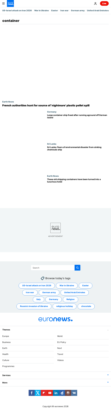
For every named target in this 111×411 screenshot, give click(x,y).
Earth (4, 348)
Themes (6, 329)
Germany (51, 112)
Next (59, 348)
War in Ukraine (41, 10)
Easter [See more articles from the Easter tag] (85, 285)
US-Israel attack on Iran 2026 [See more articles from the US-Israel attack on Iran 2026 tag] (36, 285)
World (60, 336)
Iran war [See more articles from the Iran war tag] (30, 292)
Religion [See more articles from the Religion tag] (70, 299)
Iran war (64, 10)
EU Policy (61, 342)
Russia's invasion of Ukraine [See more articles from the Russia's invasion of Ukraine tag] (34, 306)
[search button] (77, 268)
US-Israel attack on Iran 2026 (17, 10)
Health (5, 354)
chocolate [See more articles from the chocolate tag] (86, 306)
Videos (60, 360)
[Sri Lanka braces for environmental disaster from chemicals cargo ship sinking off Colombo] (78, 158)
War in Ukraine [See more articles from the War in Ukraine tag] (67, 285)
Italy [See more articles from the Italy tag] (38, 299)
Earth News (8, 101)
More (4, 382)
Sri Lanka (51, 144)
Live (104, 3)
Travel (60, 354)
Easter (54, 10)
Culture (5, 360)
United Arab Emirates (98, 10)
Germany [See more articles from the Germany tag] (53, 299)
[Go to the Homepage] (10, 3)
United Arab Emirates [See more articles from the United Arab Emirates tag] (74, 292)
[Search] (55, 268)
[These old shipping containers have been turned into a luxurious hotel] (78, 190)
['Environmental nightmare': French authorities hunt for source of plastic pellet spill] (55, 105)
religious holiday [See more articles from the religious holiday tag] (64, 306)
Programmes (8, 366)
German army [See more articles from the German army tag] (49, 292)
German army (78, 10)
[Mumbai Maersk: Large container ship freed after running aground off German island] (78, 126)
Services (6, 375)
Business (6, 342)
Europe (5, 336)
